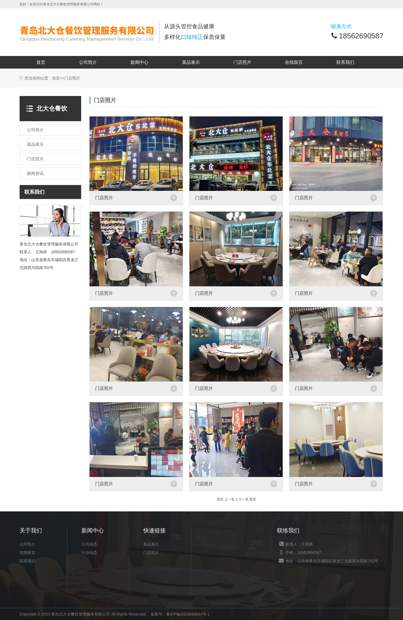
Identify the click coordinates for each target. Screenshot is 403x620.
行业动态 (89, 552)
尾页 (252, 499)
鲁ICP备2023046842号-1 (188, 614)
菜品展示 (191, 62)
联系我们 (345, 62)
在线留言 (294, 62)
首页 (40, 62)
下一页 (243, 499)
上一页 (229, 499)
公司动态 (89, 544)
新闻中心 (139, 62)
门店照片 (242, 62)
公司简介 (88, 62)
